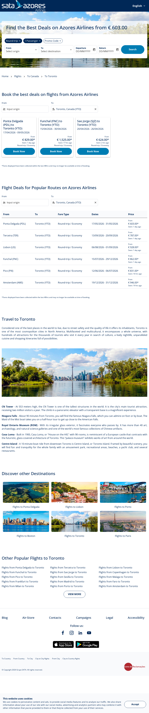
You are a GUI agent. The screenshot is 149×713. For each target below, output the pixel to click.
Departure (81, 48)
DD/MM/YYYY (83, 51)
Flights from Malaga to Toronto (116, 576)
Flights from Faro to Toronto (114, 581)
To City (30, 658)
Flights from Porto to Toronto (66, 586)
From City (56, 658)
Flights (17, 76)
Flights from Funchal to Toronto (19, 572)
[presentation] (139, 6)
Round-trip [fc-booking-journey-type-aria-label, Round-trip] (12, 40)
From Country (18, 658)
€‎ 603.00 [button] (117, 27)
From (8, 48)
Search (133, 49)
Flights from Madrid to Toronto (67, 581)
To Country (6, 658)
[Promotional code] (51, 41)
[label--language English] (139, 6)
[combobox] (20, 51)
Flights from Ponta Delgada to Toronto (23, 567)
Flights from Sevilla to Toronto (66, 576)
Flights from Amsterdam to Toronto (118, 586)
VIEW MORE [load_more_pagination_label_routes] (74, 594)
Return (102, 48)
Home (5, 76)
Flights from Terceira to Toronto (67, 567)
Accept (135, 704)
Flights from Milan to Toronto (18, 586)
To (42, 48)
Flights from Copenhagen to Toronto (119, 572)
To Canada (33, 76)
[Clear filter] (95, 109)
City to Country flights (71, 658)
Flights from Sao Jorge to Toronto (68, 572)
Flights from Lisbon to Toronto (115, 567)
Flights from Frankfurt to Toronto (20, 581)
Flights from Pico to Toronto (17, 576)
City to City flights (42, 658)
